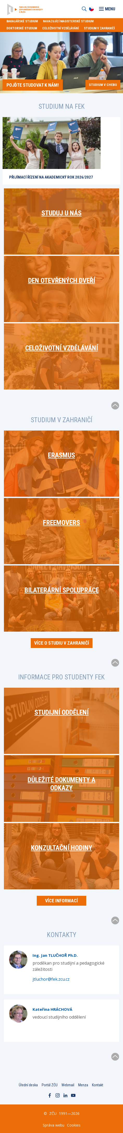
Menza (83, 1085)
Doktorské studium (22, 28)
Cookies (74, 1125)
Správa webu (53, 1125)
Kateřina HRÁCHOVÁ (52, 1009)
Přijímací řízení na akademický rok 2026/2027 (51, 177)
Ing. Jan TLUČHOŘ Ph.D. (55, 955)
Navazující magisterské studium (68, 21)
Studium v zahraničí (99, 28)
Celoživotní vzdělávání (60, 28)
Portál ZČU (50, 1085)
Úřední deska (28, 1085)
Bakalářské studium (22, 21)
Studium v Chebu (103, 85)
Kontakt (97, 1085)
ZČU (53, 1113)
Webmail (68, 1085)
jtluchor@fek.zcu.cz (51, 979)
